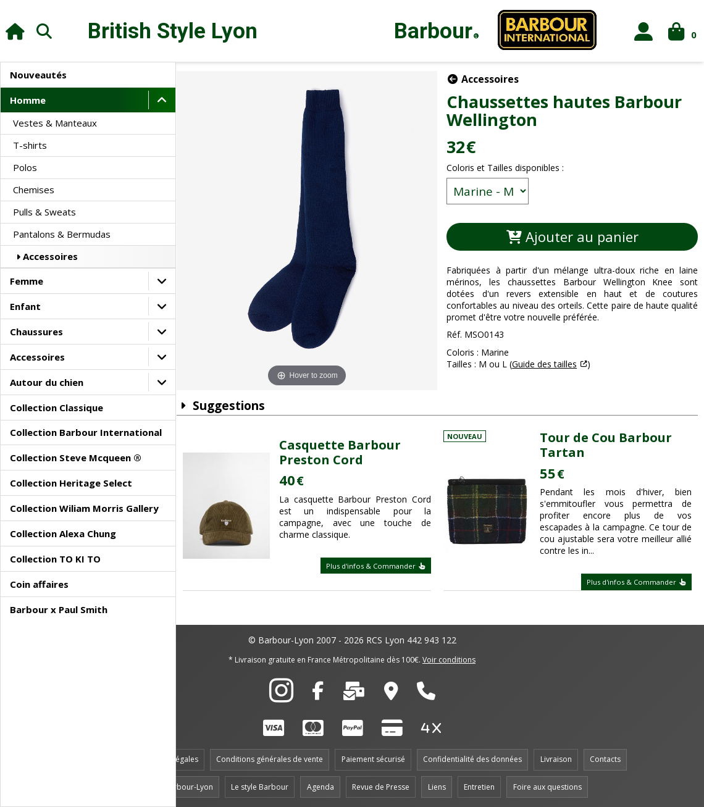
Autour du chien (46, 382)
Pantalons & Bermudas (62, 234)
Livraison (556, 756)
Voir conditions (449, 656)
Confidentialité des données (472, 756)
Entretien (479, 784)
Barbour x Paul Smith (58, 609)
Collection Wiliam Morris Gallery (84, 508)
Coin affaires (39, 584)
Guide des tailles (548, 364)
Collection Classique (56, 407)
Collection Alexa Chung (63, 533)
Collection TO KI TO (55, 559)
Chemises (33, 189)
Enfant (25, 306)
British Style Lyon (173, 31)
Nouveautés (38, 75)
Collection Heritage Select (71, 483)
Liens (437, 784)
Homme (28, 100)
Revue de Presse (380, 784)
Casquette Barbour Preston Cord (347, 449)
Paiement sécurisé (373, 756)
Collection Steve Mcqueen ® (75, 457)
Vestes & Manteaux (55, 123)
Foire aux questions (547, 784)
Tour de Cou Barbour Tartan (608, 442)
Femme (26, 281)
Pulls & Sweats (44, 212)
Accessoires (45, 256)
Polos (25, 167)
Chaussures (36, 331)
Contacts (605, 756)
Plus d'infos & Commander (380, 562)
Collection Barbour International (86, 432)
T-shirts (30, 145)
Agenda (320, 784)
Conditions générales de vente (269, 756)
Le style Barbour (259, 784)
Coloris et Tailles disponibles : (509, 168)
